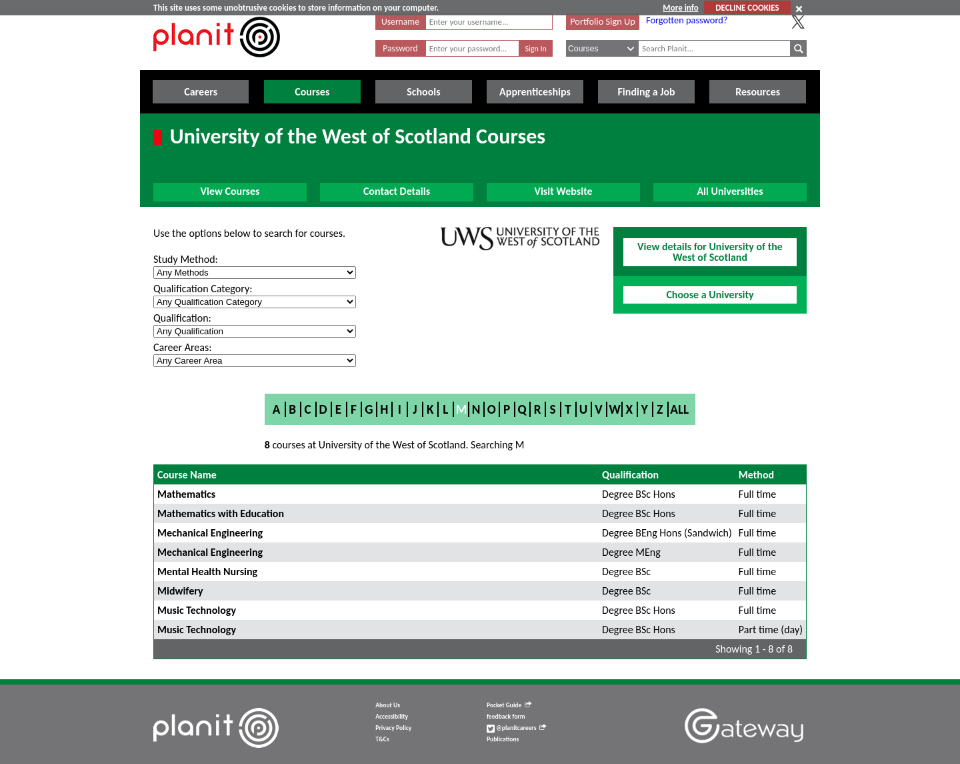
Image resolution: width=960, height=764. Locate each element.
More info (680, 8)
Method (756, 474)
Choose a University (709, 294)
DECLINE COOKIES (747, 8)
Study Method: (185, 259)
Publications (503, 739)
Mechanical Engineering (210, 532)
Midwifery (180, 591)
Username (400, 21)
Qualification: (182, 318)
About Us (387, 705)
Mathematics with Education (220, 513)
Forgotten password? (686, 20)
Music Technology (196, 610)
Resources (757, 91)
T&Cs (382, 739)
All (679, 409)
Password (400, 48)
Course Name (187, 474)
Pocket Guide (509, 705)
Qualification (630, 474)
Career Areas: (182, 347)
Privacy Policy (393, 728)
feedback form (506, 717)
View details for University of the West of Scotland (710, 252)
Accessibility (391, 717)
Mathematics (186, 494)
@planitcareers (517, 728)
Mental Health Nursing (207, 571)
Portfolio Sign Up (602, 21)
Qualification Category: (202, 288)
